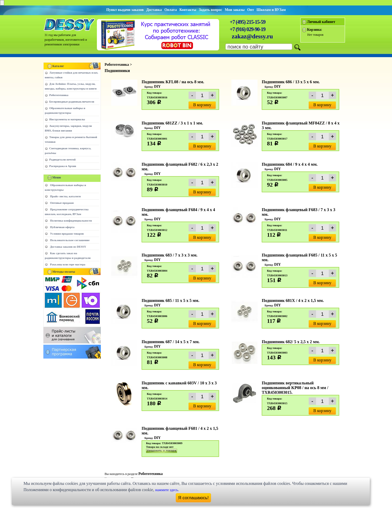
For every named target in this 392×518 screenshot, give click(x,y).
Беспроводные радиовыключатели (71, 101)
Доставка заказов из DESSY (68, 246)
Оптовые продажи (62, 202)
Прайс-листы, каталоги (65, 196)
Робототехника (58, 95)
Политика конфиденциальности (71, 220)
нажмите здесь (166, 490)
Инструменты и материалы (67, 119)
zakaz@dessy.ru (252, 36)
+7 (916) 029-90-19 (247, 29)
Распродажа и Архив (62, 166)
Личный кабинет (321, 22)
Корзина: (314, 30)
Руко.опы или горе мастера (67, 264)
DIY (157, 86)
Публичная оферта (62, 227)
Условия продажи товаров (67, 233)
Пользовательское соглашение (70, 240)
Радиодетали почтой (62, 159)
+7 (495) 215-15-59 (247, 22)
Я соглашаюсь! (193, 497)
